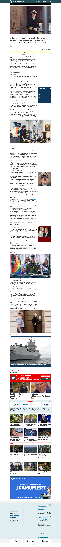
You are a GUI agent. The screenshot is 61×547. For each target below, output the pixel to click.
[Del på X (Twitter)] (44, 50)
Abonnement (26, 511)
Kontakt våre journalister (14, 509)
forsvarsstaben (15, 371)
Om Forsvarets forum (27, 507)
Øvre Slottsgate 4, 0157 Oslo (14, 516)
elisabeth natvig (21, 371)
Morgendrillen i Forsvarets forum (28, 248)
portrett (26, 371)
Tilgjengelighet (26, 513)
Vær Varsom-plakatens (42, 513)
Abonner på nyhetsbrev (28, 525)
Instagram (25, 519)
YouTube (25, 523)
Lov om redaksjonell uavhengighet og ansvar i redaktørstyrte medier (44, 508)
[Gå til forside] (17, 2)
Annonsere (26, 509)
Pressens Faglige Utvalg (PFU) (44, 520)
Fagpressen (40, 531)
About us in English (41, 536)
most (11, 371)
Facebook (25, 517)
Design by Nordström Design (43, 538)
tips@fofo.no (14, 507)
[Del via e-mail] (47, 50)
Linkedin (25, 521)
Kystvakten (19, 302)
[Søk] (47, 2)
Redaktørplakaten (41, 510)
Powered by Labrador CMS (30, 545)
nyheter (30, 371)
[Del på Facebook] (42, 50)
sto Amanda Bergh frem (18, 153)
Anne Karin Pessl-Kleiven (14, 512)
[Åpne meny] (50, 2)
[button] (50, 403)
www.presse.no (41, 528)
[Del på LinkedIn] (46, 50)
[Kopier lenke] (49, 50)
